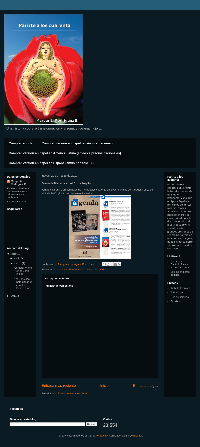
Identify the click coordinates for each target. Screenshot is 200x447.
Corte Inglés (61, 269)
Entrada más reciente (59, 386)
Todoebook (176, 292)
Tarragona (101, 269)
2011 (14, 295)
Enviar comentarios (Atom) (73, 393)
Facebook (176, 301)
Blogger (137, 435)
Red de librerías (179, 296)
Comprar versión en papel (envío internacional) (77, 143)
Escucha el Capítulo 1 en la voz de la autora (179, 264)
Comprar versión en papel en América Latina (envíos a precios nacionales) (65, 153)
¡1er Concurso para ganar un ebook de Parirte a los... (22, 283)
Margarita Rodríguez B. (19, 183)
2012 (14, 254)
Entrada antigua (145, 386)
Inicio (104, 386)
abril (17, 258)
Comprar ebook (20, 143)
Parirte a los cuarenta (81, 269)
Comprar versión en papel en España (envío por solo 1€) (51, 163)
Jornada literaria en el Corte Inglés (22, 270)
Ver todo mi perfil (16, 201)
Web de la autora (180, 288)
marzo (18, 263)
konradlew (102, 435)
